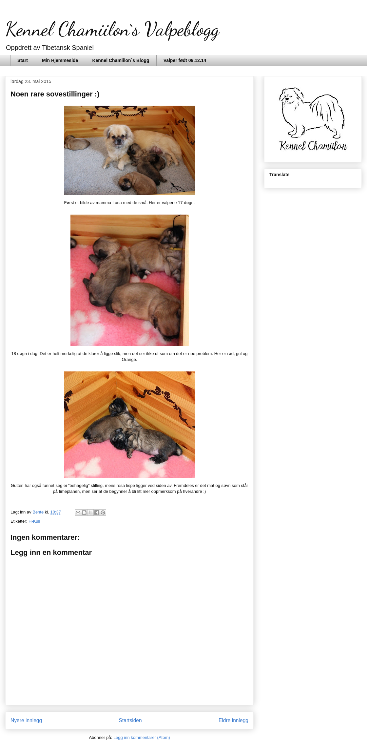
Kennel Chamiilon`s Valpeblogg (112, 29)
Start (22, 60)
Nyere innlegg (26, 720)
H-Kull (34, 521)
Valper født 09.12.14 (185, 60)
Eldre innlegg (233, 720)
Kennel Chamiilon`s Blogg (120, 60)
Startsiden (130, 720)
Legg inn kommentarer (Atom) (141, 737)
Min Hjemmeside (60, 60)
